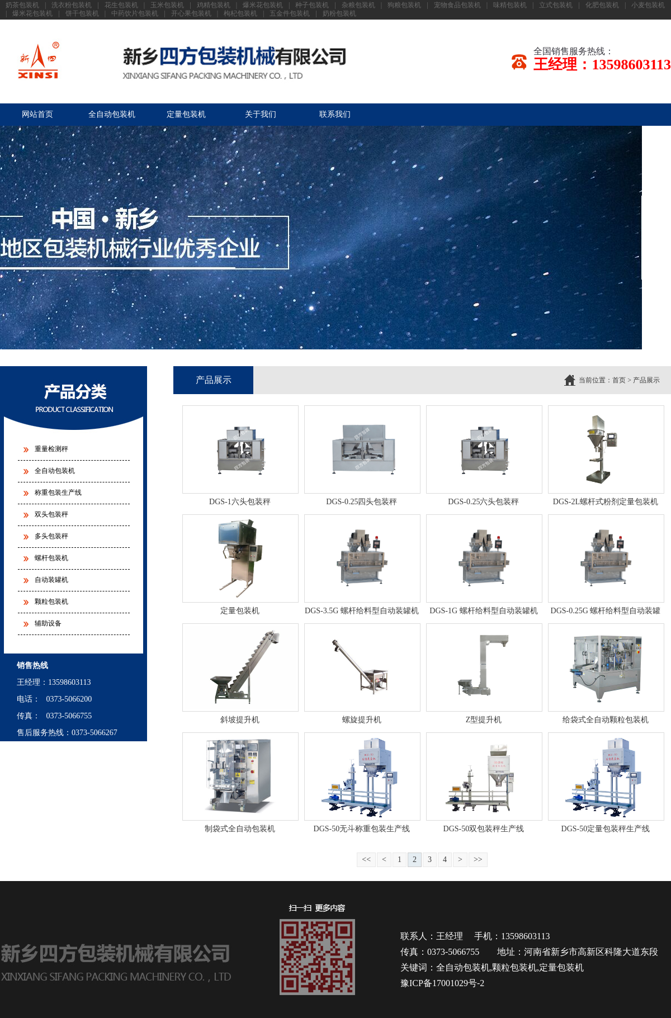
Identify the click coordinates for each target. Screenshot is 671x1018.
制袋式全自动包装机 (240, 829)
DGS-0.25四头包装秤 (361, 502)
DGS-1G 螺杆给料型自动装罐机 (483, 611)
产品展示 (646, 380)
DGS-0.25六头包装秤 (483, 502)
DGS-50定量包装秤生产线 (605, 829)
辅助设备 (48, 623)
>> (478, 859)
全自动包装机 (111, 114)
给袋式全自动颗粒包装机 (606, 720)
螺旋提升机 (361, 720)
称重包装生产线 (58, 492)
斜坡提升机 (239, 720)
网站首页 (37, 114)
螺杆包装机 (51, 558)
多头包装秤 (51, 536)
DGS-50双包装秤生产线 (483, 829)
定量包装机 (186, 114)
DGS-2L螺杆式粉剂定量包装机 (605, 502)
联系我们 (335, 114)
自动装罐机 (51, 580)
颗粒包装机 (51, 601)
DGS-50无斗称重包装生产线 (362, 829)
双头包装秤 (51, 514)
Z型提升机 (484, 720)
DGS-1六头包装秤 (240, 502)
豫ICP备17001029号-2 (442, 983)
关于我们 (260, 114)
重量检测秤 (51, 449)
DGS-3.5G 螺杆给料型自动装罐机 (362, 611)
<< (366, 859)
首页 (619, 380)
